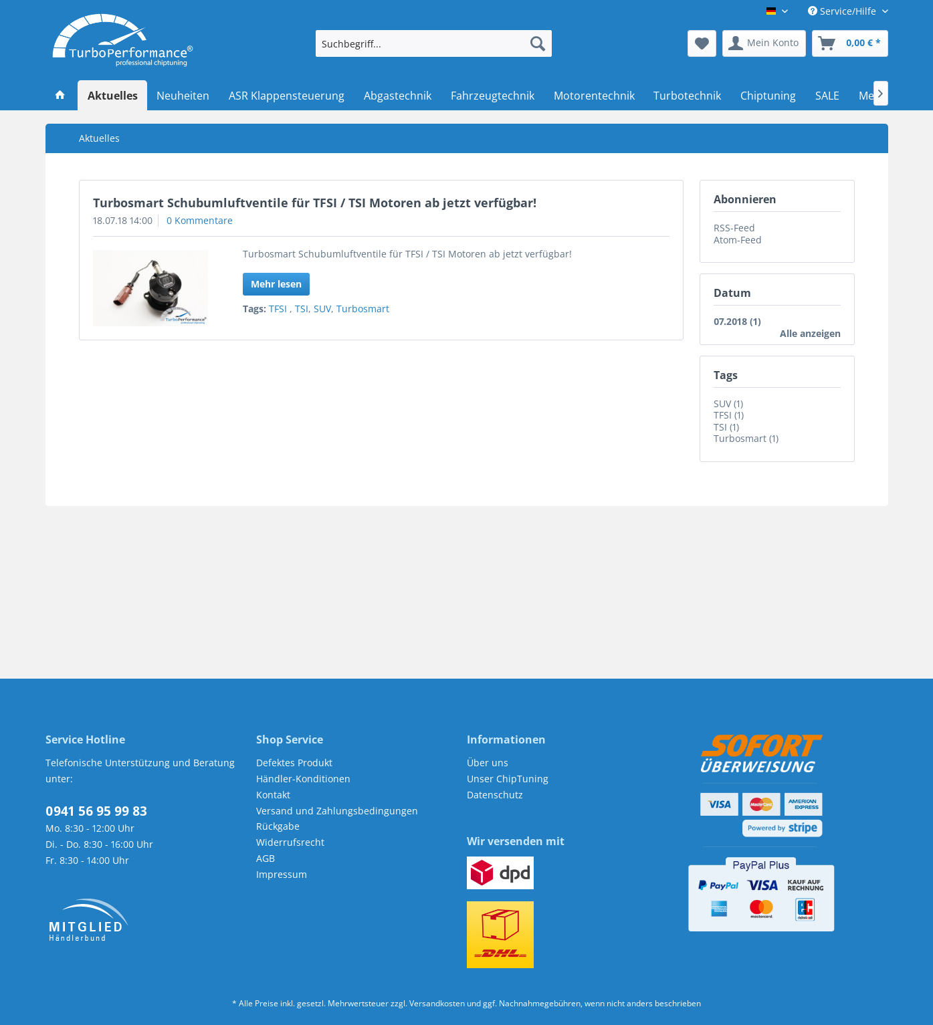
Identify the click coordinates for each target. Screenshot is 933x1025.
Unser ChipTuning (507, 778)
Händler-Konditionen (303, 778)
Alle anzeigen (810, 333)
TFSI (279, 308)
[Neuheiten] (183, 95)
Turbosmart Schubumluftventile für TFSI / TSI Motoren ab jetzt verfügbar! (314, 203)
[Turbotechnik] (687, 95)
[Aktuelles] (112, 95)
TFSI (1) (729, 415)
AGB (265, 858)
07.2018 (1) (737, 321)
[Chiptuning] (768, 95)
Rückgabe (278, 826)
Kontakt (273, 794)
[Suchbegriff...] (434, 43)
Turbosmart (362, 308)
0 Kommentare (200, 220)
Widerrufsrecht (290, 842)
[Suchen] (538, 43)
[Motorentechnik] (594, 95)
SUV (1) (728, 403)
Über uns (487, 762)
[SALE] (827, 95)
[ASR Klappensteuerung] (286, 95)
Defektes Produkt (294, 762)
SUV (322, 308)
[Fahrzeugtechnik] (492, 95)
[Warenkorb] (850, 43)
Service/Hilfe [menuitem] (843, 11)
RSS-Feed (734, 227)
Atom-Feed (738, 239)
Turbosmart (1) (746, 438)
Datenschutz (495, 794)
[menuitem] (434, 43)
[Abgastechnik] (397, 95)
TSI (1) (726, 427)
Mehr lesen (276, 283)
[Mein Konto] (764, 43)
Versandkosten (437, 1003)
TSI (301, 308)
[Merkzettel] (702, 43)
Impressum (281, 874)
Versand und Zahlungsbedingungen (337, 810)
